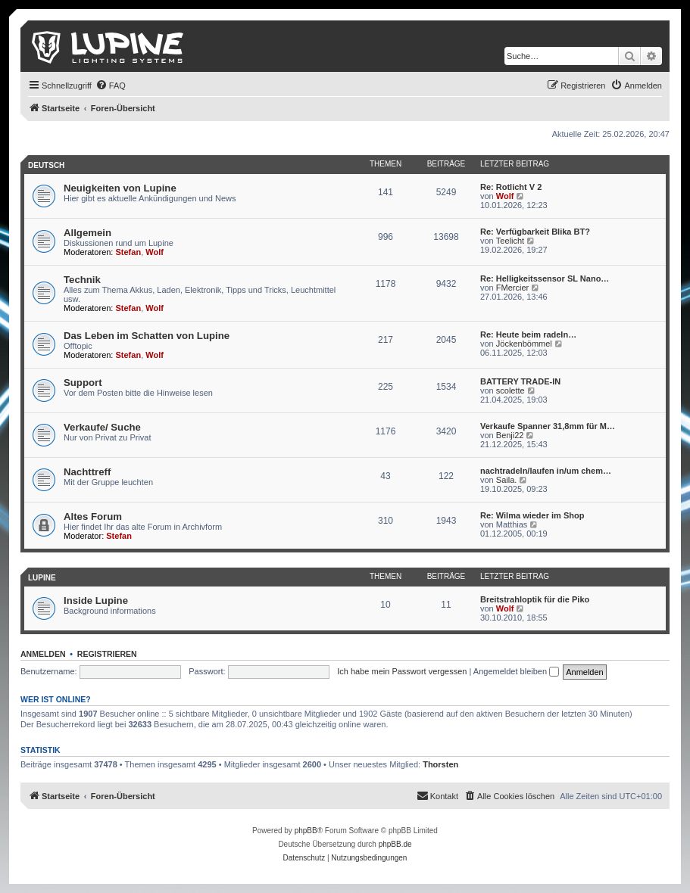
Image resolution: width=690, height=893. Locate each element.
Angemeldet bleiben (516, 671)
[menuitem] (110, 85)
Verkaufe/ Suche (102, 427)
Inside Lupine (96, 600)
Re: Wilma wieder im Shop (532, 515)
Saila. (506, 479)
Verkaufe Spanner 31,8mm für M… (547, 426)
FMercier (512, 287)
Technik (82, 279)
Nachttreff (87, 472)
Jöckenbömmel (524, 343)
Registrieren (107, 653)
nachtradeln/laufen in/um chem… (545, 470)
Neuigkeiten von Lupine (120, 188)
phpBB (306, 830)
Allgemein (87, 232)
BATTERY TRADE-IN (520, 381)
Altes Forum (93, 516)
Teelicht (510, 240)
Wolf (505, 196)
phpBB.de (395, 844)
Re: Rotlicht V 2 (511, 186)
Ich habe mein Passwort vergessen (402, 671)
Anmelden (43, 653)
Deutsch (46, 165)
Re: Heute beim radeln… (528, 334)
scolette (510, 390)
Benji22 (510, 435)
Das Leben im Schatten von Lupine (146, 335)
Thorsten (440, 764)
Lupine (42, 578)
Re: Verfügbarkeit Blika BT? (535, 231)
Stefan (129, 252)
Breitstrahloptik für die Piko (534, 599)
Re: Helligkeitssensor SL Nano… (544, 278)
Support (83, 382)
